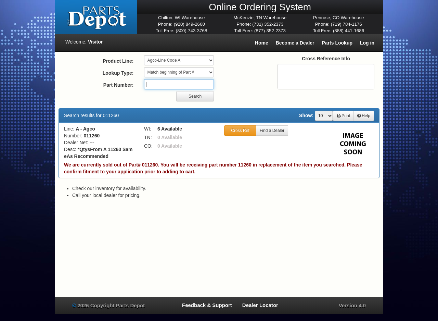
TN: (148, 137)
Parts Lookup (337, 43)
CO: (148, 146)
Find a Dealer (272, 130)
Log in (367, 43)
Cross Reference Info (326, 58)
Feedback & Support (207, 305)
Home (261, 43)
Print (343, 115)
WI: (147, 129)
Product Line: (118, 61)
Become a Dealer (295, 43)
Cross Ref (240, 130)
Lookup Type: (118, 73)
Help (363, 115)
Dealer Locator (260, 305)
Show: (306, 115)
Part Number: (118, 85)
